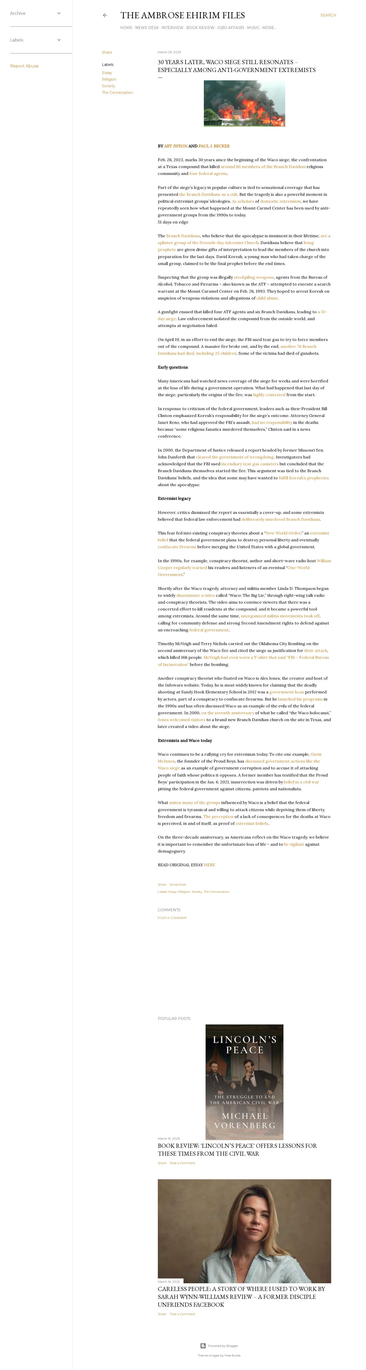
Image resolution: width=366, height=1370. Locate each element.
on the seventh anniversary (227, 712)
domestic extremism (280, 201)
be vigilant (294, 844)
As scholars (243, 201)
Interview (172, 27)
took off (311, 615)
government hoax (286, 691)
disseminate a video (195, 595)
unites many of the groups (194, 802)
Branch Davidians (183, 235)
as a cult (229, 194)
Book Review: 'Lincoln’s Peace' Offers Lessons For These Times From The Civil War (237, 1149)
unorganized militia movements (272, 615)
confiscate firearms (177, 546)
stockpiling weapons (254, 277)
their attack (315, 650)
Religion (109, 79)
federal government (209, 629)
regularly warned (190, 567)
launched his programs (300, 699)
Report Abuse (24, 66)
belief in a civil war (301, 781)
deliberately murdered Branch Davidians (280, 519)
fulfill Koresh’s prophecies (304, 477)
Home (126, 27)
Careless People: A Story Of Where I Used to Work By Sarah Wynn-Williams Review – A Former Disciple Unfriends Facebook (241, 1296)
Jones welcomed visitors (181, 719)
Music (253, 27)
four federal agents (208, 173)
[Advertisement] (244, 968)
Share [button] (107, 52)
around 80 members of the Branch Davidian (263, 166)
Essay (107, 72)
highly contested (269, 394)
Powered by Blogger (219, 1346)
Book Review (200, 27)
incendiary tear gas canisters (250, 463)
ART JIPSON (176, 145)
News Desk (147, 27)
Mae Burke (232, 1355)
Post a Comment (172, 918)
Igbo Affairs (230, 27)
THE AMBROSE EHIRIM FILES (182, 15)
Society (108, 86)
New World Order (283, 532)
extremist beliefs (252, 823)
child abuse (267, 298)
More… (269, 27)
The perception (218, 816)
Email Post (178, 884)
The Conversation (117, 92)
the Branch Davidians (199, 194)
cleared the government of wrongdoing (235, 456)
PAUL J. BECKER (214, 145)
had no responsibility (272, 422)
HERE (209, 864)
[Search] (328, 15)
